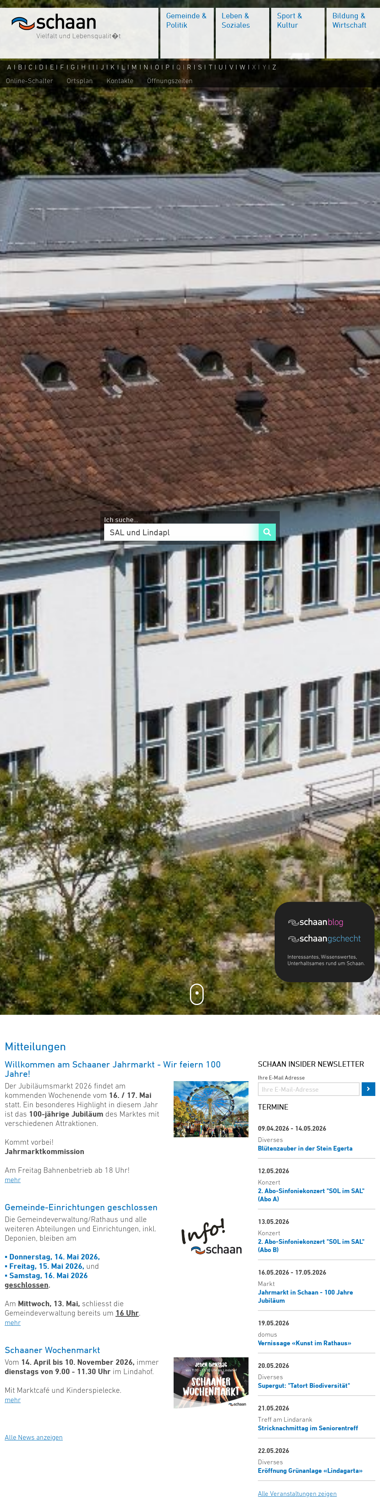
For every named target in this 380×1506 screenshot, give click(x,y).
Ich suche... (121, 519)
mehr (13, 1180)
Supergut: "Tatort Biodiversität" (304, 1385)
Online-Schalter (29, 81)
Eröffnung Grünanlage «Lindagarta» (310, 1470)
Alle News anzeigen (34, 1437)
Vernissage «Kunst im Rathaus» (305, 1343)
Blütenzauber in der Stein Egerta (305, 1148)
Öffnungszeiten (170, 81)
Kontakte (120, 81)
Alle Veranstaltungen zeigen (297, 1493)
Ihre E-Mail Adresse (281, 1077)
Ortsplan (80, 81)
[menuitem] (187, 33)
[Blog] (328, 924)
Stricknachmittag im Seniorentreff (308, 1428)
